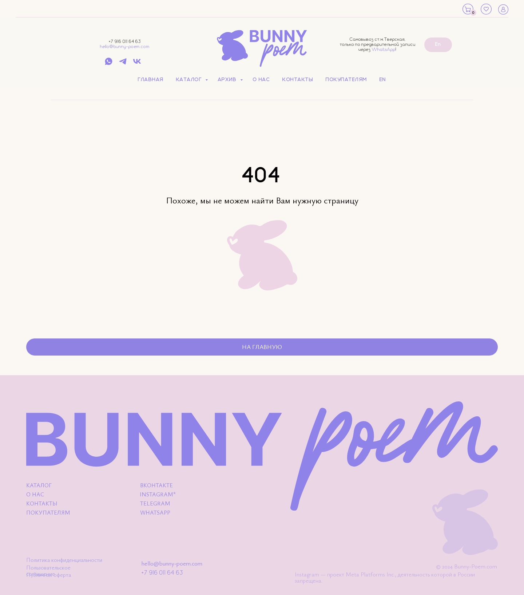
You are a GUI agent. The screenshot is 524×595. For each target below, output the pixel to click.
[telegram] (122, 64)
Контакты (297, 79)
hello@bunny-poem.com (125, 46)
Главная (151, 79)
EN (383, 79)
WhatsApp (384, 49)
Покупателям (346, 79)
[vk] (137, 64)
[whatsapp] (108, 64)
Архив (228, 79)
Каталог (189, 79)
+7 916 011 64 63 (125, 41)
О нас (261, 79)
